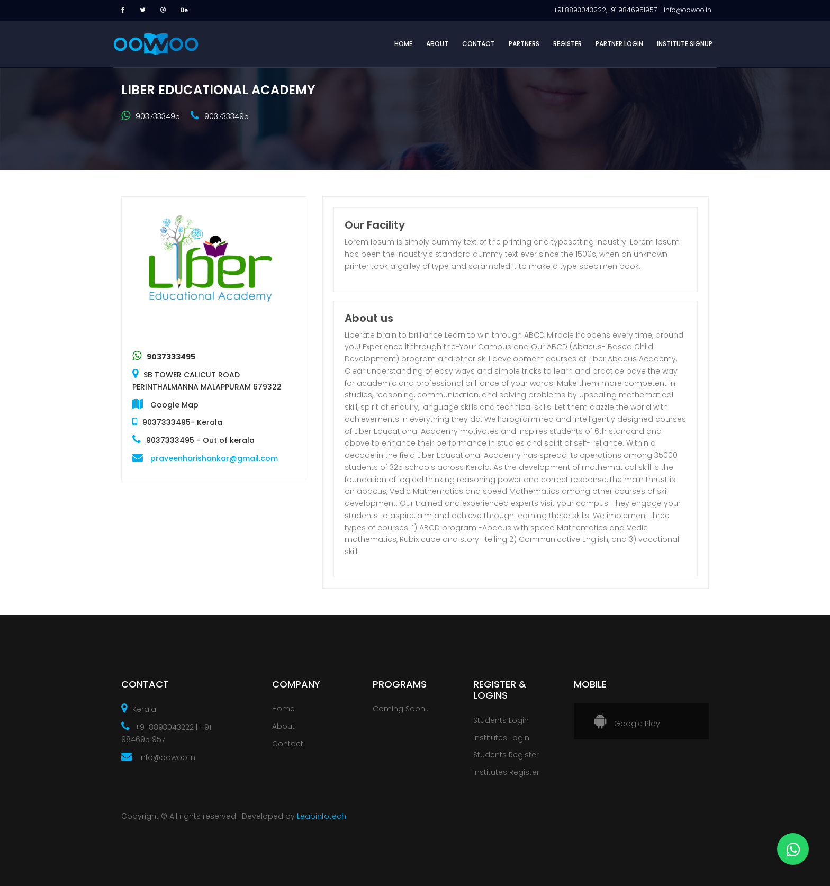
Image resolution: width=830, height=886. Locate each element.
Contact (287, 743)
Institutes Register (506, 772)
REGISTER (567, 43)
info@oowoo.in (158, 757)
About (283, 726)
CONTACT (478, 43)
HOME (403, 43)
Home (283, 708)
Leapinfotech (320, 816)
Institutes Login (501, 738)
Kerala (138, 709)
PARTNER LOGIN (619, 43)
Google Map (174, 405)
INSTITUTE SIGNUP (684, 43)
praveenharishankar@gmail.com (214, 458)
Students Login (501, 720)
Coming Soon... (401, 708)
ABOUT (437, 43)
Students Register (506, 754)
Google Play (627, 723)
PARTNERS (524, 43)
